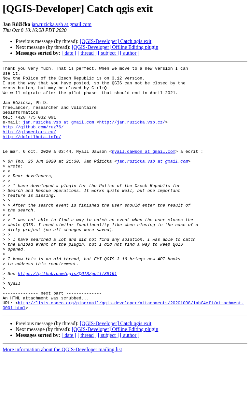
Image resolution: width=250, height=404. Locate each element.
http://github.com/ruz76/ (33, 139)
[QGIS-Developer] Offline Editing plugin (115, 47)
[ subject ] (108, 53)
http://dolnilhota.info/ (32, 151)
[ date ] (69, 53)
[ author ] (130, 53)
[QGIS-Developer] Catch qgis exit (115, 41)
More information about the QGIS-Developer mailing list (62, 398)
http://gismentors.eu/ (29, 145)
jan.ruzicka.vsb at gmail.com (61, 24)
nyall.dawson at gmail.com (143, 169)
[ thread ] (87, 53)
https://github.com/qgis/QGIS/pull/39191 (67, 315)
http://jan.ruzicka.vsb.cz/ (132, 134)
